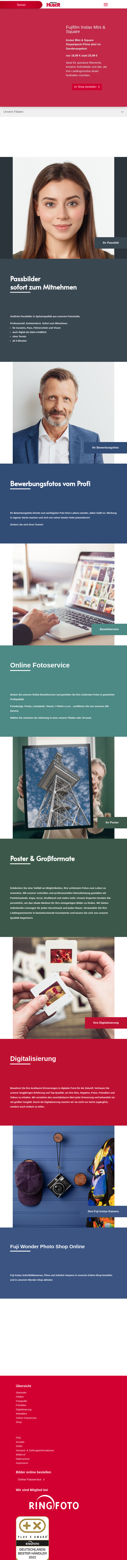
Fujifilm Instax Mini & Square (85, 32)
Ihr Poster (112, 822)
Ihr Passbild (111, 242)
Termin (21, 5)
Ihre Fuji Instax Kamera (103, 1211)
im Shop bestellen (85, 90)
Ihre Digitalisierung (106, 1022)
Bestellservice (109, 629)
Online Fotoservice (29, 1479)
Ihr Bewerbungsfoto (105, 447)
